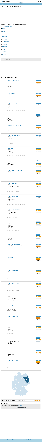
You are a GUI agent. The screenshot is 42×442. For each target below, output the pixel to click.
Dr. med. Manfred (12, 316)
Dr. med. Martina (13, 80)
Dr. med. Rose (13, 244)
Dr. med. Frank (12, 103)
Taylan (10, 257)
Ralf (10, 295)
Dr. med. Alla (11, 337)
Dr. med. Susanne (13, 234)
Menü (21, 2)
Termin (38, 82)
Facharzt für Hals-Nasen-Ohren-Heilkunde (10, 4)
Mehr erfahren (20, 405)
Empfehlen (38, 80)
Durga (11, 93)
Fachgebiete (2, 4)
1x (38, 160)
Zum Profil (38, 83)
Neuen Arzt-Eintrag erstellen (20, 407)
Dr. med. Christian (13, 183)
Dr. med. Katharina (13, 135)
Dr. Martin (11, 115)
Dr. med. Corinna (15, 170)
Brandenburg (18, 4)
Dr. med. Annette (12, 196)
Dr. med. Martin (12, 270)
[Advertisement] (8, 430)
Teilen (3, 59)
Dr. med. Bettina (12, 360)
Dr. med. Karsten (13, 283)
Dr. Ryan (12, 160)
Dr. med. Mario (13, 209)
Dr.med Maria (13, 350)
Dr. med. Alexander (13, 305)
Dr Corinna (14, 125)
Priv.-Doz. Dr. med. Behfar (15, 222)
